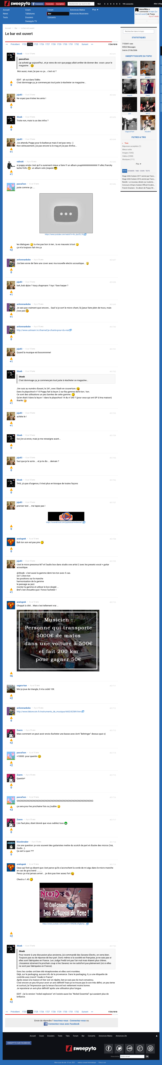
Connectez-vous (78, 1020)
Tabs (137, 171)
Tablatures (30, 14)
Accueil (6, 10)
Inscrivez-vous (61, 1020)
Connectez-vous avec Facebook (61, 1024)
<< (7, 44)
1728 (53, 44)
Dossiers (29, 17)
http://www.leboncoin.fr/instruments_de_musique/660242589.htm (49, 711)
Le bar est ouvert (27, 28)
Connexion (39, 4)
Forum (50, 10)
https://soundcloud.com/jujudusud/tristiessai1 (64, 522)
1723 (24, 44)
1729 (59, 44)
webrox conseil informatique (87, 1062)
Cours (28, 10)
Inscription (60, 4)
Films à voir (102, 1062)
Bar (49, 14)
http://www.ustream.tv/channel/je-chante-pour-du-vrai (43, 330)
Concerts (52, 17)
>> (92, 44)
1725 (36, 44)
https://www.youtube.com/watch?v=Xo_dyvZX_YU (64, 234)
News (5, 14)
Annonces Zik (121, 1036)
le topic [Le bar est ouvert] (146, 13)
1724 (30, 44)
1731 (70, 44)
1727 (47, 44)
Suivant (85, 44)
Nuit (99, 4)
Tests (5, 17)
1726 (42, 44)
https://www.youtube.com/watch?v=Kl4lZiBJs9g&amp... (64, 924)
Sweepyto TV (31, 21)
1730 (65, 44)
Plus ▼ (139, 164)
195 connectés (127, 4)
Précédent (15, 44)
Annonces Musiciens (79, 14)
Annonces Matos (77, 10)
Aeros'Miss (143, 9)
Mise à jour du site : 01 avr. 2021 (64, 1062)
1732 (76, 44)
